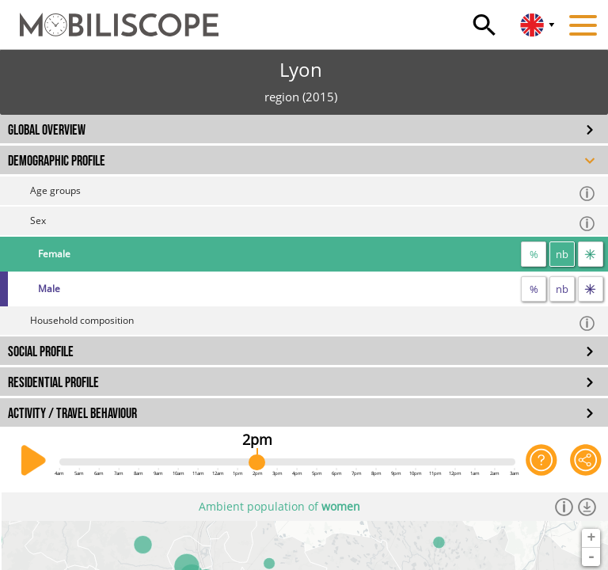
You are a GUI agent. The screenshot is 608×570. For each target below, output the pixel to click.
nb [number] (562, 254)
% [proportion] (534, 254)
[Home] (109, 17)
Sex (313, 223)
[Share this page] (586, 460)
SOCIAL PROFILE (41, 352)
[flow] (590, 254)
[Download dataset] (587, 506)
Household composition (313, 323)
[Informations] (564, 506)
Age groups (313, 193)
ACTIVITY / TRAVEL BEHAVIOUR (72, 413)
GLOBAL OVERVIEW (47, 130)
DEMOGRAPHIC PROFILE (56, 161)
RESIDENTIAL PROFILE (53, 382)
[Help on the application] (541, 460)
